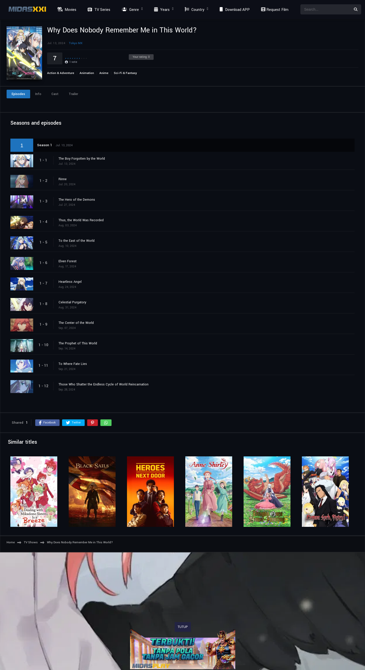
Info (38, 94)
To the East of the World (77, 240)
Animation (87, 73)
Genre (129, 9)
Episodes (18, 94)
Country (194, 9)
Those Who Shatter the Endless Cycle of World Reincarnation (104, 384)
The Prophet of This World (78, 343)
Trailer (73, 94)
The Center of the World (76, 323)
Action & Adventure (60, 73)
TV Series (98, 9)
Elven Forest (68, 261)
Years (161, 9)
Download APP (234, 9)
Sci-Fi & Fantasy (125, 73)
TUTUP (183, 627)
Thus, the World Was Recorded (81, 220)
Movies (66, 9)
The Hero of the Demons (77, 199)
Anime (103, 73)
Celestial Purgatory (72, 302)
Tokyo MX (75, 43)
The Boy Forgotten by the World (82, 158)
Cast (55, 94)
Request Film (274, 9)
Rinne (63, 179)
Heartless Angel (70, 282)
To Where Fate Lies (73, 364)
